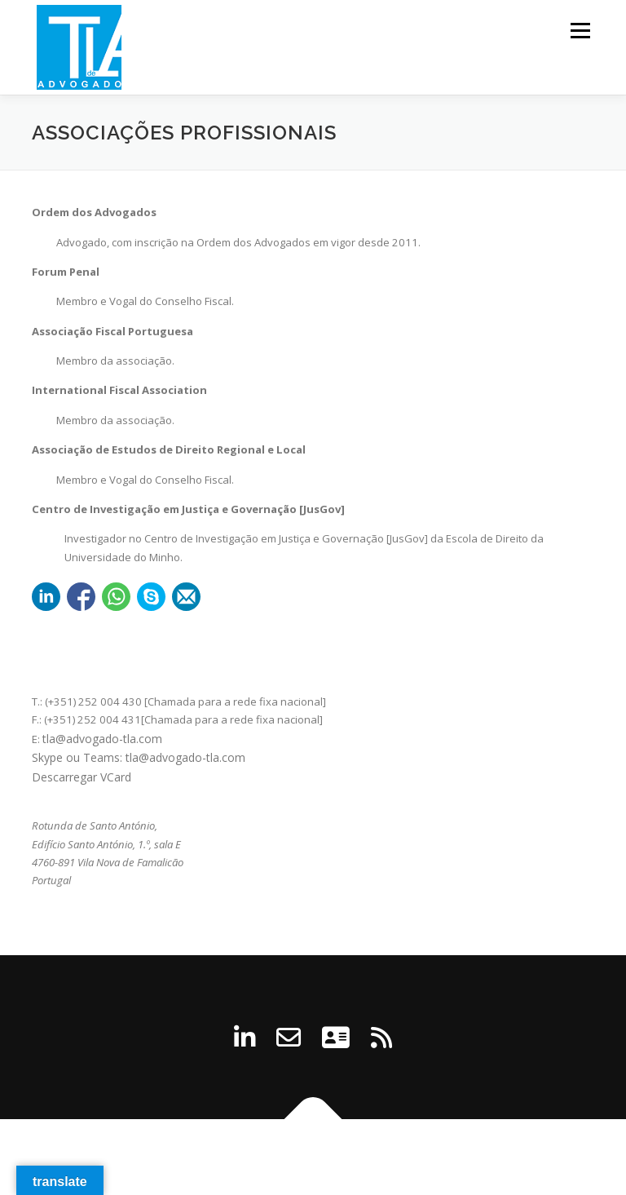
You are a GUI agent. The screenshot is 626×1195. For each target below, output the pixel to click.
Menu (580, 30)
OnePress (401, 1157)
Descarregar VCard (81, 777)
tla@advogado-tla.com (102, 738)
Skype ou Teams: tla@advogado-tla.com (138, 757)
